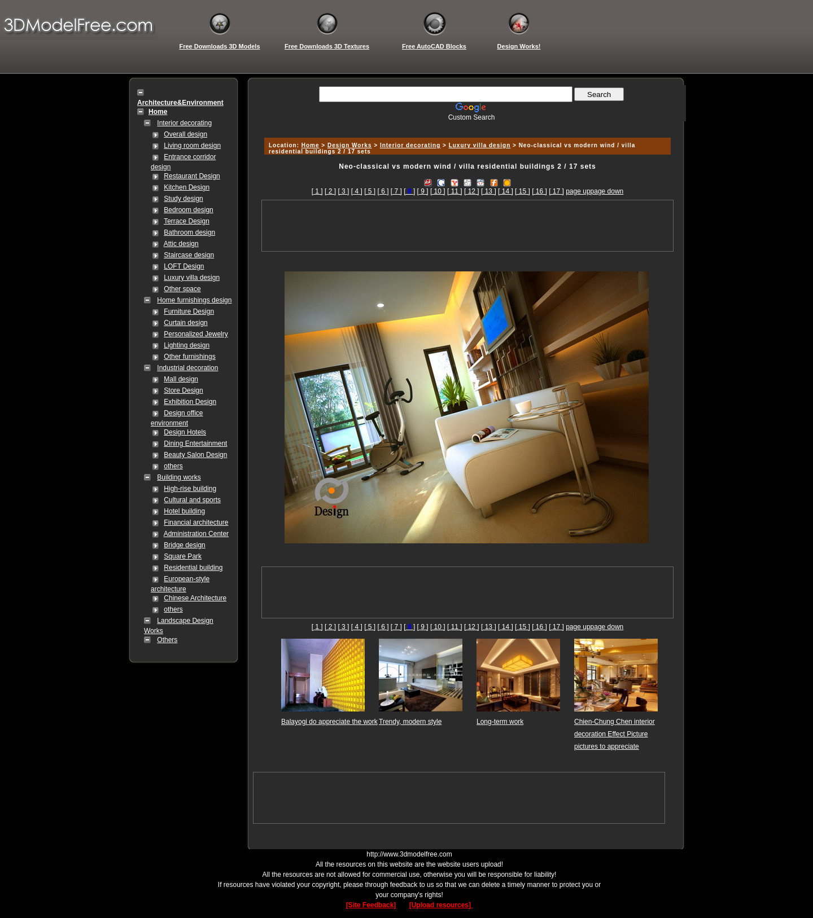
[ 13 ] (488, 191)
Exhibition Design (190, 402)
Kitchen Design (186, 187)
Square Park (183, 556)
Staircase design (189, 255)
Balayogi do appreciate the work (329, 722)
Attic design (181, 244)
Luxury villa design (192, 278)
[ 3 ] (343, 191)
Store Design (183, 390)
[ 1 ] (317, 191)
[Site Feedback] (371, 905)
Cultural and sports (192, 500)
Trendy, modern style (410, 722)
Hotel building (184, 511)
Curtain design (185, 323)
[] (409, 191)
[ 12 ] (471, 191)
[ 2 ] (330, 191)
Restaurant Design (192, 176)
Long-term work (500, 722)
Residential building (193, 568)
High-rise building (190, 489)
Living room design (192, 146)
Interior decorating (184, 123)
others (173, 466)
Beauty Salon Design (195, 455)
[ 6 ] (382, 191)
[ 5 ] (369, 191)
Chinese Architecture (195, 598)
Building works (178, 477)
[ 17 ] (556, 191)
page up (578, 191)
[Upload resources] (441, 905)
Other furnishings (189, 357)
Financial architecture (196, 522)
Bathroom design (189, 232)
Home (310, 145)
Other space (182, 289)
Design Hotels (185, 432)
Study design (183, 199)
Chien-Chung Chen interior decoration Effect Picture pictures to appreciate (614, 734)
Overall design (185, 134)
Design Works (349, 145)
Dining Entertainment (195, 443)
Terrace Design (186, 221)
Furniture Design (189, 311)
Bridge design (184, 545)
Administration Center (196, 534)
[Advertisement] (465, 125)
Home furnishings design (194, 300)
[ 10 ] (437, 191)
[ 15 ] (522, 191)
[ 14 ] (505, 191)
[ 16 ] (539, 191)
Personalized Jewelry (196, 334)
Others (167, 640)
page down (607, 191)
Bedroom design (188, 210)
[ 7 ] (396, 191)
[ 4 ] (356, 191)
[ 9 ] (423, 191)
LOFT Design (184, 266)
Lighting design (186, 345)
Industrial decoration (187, 368)
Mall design (181, 379)
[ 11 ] (454, 191)
